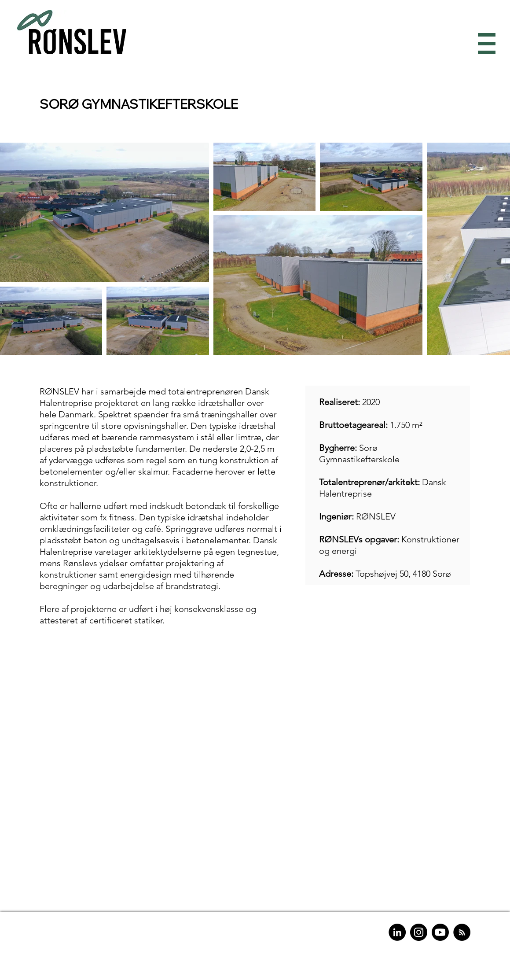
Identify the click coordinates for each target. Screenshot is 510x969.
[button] (485, 44)
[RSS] (461, 932)
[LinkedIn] (397, 932)
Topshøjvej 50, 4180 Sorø (403, 573)
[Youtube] (440, 932)
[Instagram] (418, 932)
